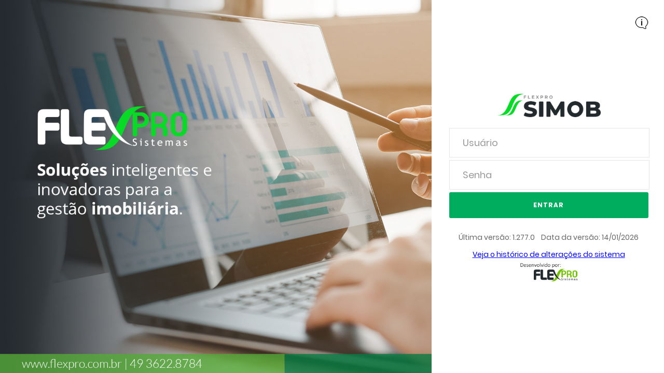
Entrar (548, 204)
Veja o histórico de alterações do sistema (549, 254)
